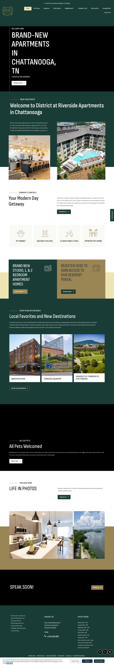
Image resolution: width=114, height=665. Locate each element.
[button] (57, 3)
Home (27, 16)
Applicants (110, 8)
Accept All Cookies (99, 661)
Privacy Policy (61, 656)
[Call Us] (105, 652)
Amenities (46, 16)
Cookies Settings (75, 661)
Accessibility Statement (79, 656)
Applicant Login (40, 656)
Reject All (87, 661)
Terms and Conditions (51, 656)
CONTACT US (98, 587)
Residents (103, 8)
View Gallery (64, 497)
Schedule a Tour (82, 16)
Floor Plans (37, 16)
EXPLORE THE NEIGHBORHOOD (19, 388)
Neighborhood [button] (69, 16)
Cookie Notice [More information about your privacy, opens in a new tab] (9, 663)
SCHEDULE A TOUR (18, 83)
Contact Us (107, 21)
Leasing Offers (107, 16)
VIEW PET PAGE (15, 461)
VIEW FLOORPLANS (20, 292)
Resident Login (32, 656)
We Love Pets (95, 16)
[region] (57, 661)
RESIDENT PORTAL (69, 291)
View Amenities (64, 212)
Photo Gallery (57, 16)
